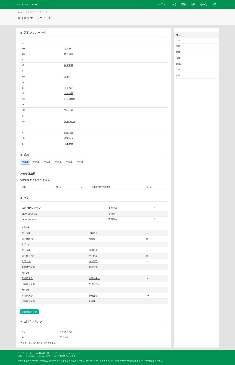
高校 (183, 4)
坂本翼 (92, 301)
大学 (174, 4)
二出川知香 (94, 284)
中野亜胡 (93, 295)
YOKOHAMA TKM (31, 208)
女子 (178, 75)
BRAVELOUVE (29, 213)
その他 (203, 4)
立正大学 (26, 233)
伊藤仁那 (93, 233)
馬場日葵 (68, 133)
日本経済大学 (28, 238)
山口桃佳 (93, 250)
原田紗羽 (93, 238)
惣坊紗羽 (93, 261)
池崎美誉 (93, 267)
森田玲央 (112, 219)
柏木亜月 (68, 144)
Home (20, 12)
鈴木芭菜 (93, 255)
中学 (178, 70)
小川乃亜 (68, 88)
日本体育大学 (28, 255)
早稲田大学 (27, 278)
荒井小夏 (68, 110)
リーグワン (162, 4)
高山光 (67, 76)
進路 (193, 4)
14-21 (149, 187)
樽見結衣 (68, 54)
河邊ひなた (69, 121)
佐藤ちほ (68, 138)
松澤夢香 (68, 65)
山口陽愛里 (69, 99)
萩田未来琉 (94, 278)
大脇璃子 (68, 93)
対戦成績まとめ (29, 311)
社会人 (179, 64)
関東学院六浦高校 (101, 187)
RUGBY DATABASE (27, 4)
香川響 (67, 48)
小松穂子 (112, 213)
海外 (178, 58)
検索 (214, 4)
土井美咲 (112, 208)
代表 (178, 52)
